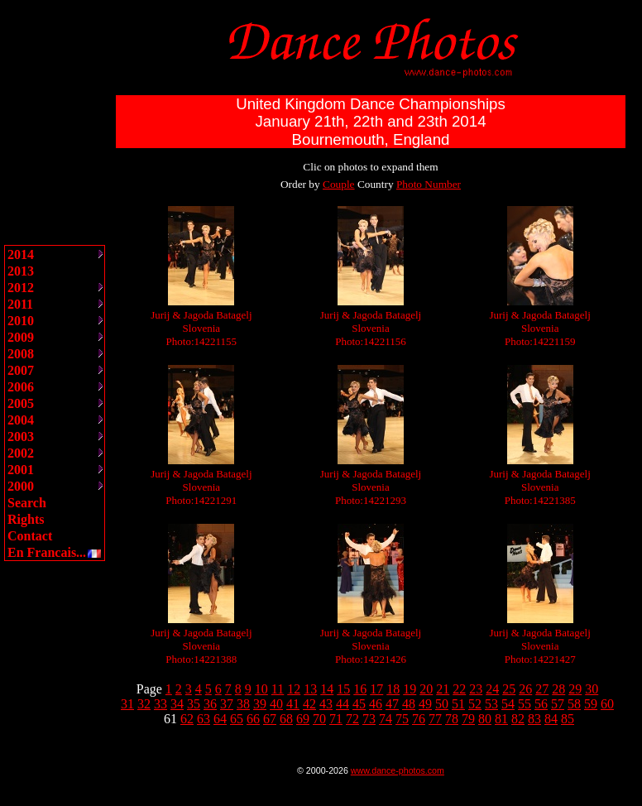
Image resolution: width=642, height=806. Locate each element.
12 (293, 689)
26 (525, 689)
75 (402, 719)
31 (127, 704)
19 (409, 689)
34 (177, 704)
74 (385, 719)
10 (261, 689)
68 (286, 719)
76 (418, 719)
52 (474, 704)
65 (236, 719)
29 (575, 689)
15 (343, 689)
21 (442, 689)
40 (276, 704)
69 (302, 719)
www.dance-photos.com (397, 770)
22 (459, 689)
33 (160, 704)
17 (376, 689)
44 (342, 704)
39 (259, 704)
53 (491, 704)
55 (524, 704)
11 (277, 689)
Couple (339, 184)
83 (534, 719)
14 (326, 689)
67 (269, 719)
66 (253, 719)
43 (326, 704)
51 (458, 704)
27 (542, 689)
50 (441, 704)
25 (508, 689)
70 (319, 719)
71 (336, 719)
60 (607, 704)
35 (193, 704)
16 (360, 689)
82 (518, 719)
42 (309, 704)
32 (144, 704)
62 (187, 719)
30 (591, 689)
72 (352, 719)
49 (425, 704)
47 (392, 704)
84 (551, 719)
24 (492, 689)
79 (468, 719)
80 (484, 719)
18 (393, 689)
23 (475, 689)
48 (408, 704)
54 (508, 704)
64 (220, 719)
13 (310, 689)
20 (426, 689)
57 (557, 704)
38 (243, 704)
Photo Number (428, 184)
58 (574, 704)
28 (558, 689)
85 (567, 719)
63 (203, 719)
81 (501, 719)
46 (375, 704)
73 (369, 719)
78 (451, 719)
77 (435, 719)
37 (226, 704)
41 (292, 704)
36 (210, 704)
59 (590, 704)
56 (541, 704)
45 (359, 704)
